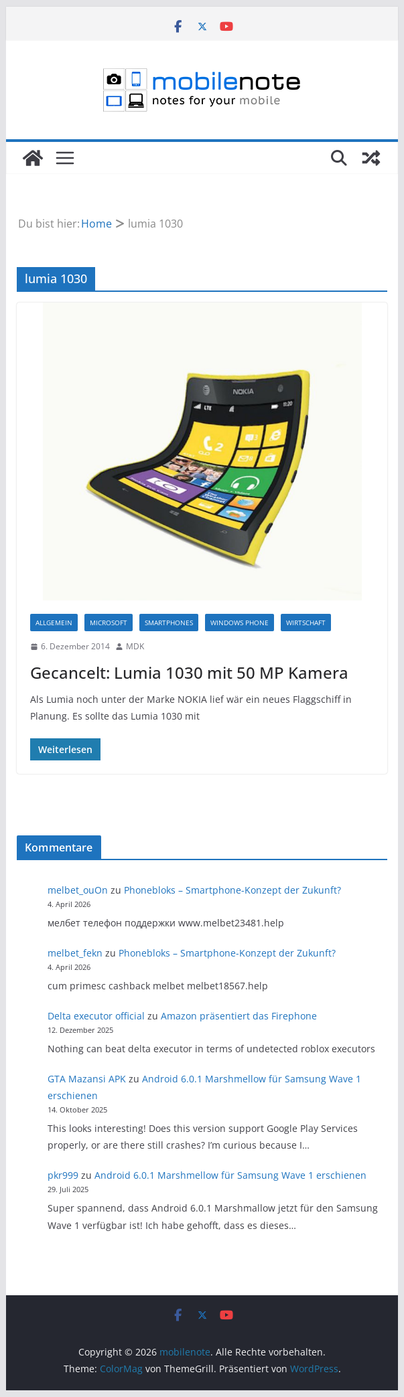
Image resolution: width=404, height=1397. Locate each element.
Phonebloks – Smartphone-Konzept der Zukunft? (232, 890)
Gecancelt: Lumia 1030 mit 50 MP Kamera (189, 672)
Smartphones (169, 622)
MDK (135, 646)
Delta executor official (96, 1015)
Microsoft (108, 622)
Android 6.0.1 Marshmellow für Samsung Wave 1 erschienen (230, 1175)
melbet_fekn (75, 953)
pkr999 (63, 1175)
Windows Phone (239, 622)
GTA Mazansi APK (87, 1078)
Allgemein (54, 622)
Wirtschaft (306, 622)
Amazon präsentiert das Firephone (239, 1015)
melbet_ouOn (78, 890)
